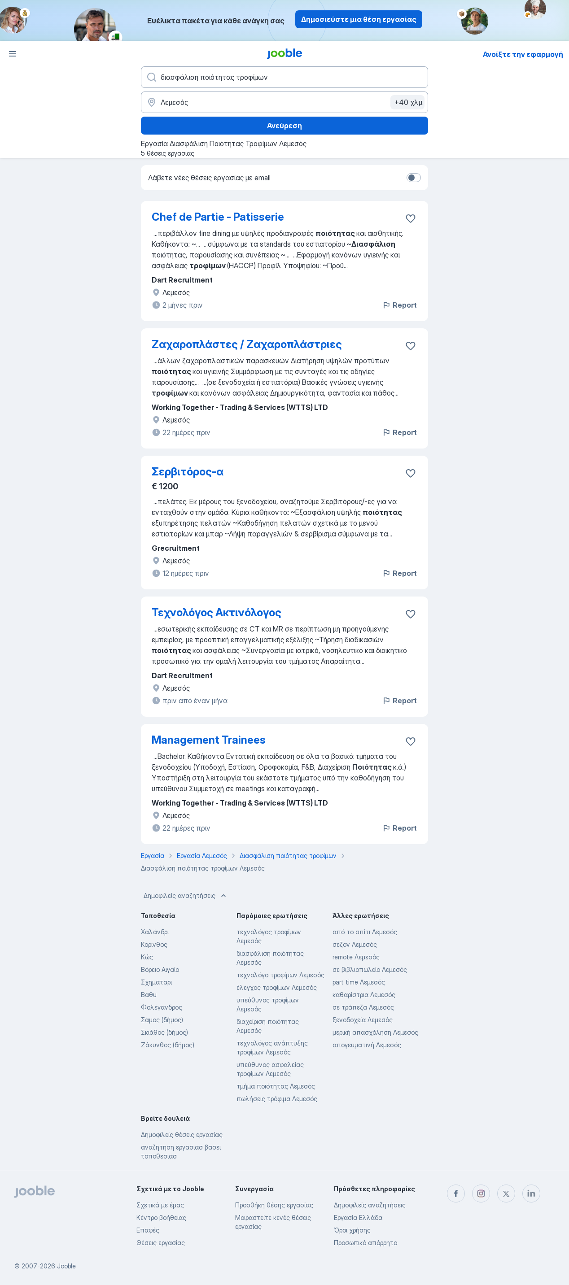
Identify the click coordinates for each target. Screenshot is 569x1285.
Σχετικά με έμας (160, 1205)
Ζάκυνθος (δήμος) (167, 1045)
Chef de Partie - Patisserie (218, 216)
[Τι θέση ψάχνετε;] (284, 77)
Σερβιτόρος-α (187, 471)
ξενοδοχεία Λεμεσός (363, 1020)
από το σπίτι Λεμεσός (365, 932)
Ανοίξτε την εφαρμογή (523, 54)
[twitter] (506, 1193)
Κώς (147, 957)
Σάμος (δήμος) (162, 1020)
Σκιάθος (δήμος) (164, 1032)
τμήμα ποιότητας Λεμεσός (275, 1086)
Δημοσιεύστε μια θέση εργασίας (358, 19)
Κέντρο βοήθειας (161, 1217)
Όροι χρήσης (352, 1230)
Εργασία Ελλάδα (358, 1217)
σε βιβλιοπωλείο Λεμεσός (370, 969)
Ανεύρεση (284, 125)
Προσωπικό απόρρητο (365, 1242)
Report (399, 305)
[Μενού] (13, 54)
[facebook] (456, 1193)
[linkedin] (531, 1193)
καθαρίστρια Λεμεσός (364, 994)
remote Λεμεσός (356, 957)
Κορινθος (154, 944)
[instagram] (481, 1193)
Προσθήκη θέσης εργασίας (274, 1205)
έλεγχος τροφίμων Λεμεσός (276, 987)
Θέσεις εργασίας (160, 1242)
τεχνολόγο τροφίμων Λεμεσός (280, 975)
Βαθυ (149, 994)
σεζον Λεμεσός (355, 944)
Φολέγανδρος (161, 1007)
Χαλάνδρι (155, 932)
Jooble (66, 1266)
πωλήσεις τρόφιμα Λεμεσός (276, 1098)
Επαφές (147, 1230)
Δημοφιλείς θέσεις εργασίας (182, 1134)
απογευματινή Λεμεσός (367, 1045)
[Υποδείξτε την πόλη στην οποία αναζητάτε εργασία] (284, 102)
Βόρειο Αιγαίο (160, 969)
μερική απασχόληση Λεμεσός (375, 1032)
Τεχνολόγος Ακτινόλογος (216, 612)
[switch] (414, 177)
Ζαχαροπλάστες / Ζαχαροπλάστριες (247, 344)
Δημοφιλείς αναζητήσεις (186, 895)
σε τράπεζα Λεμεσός (363, 1007)
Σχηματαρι (156, 982)
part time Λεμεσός (359, 982)
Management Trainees (209, 739)
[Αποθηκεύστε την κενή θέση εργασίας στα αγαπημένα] (410, 218)
